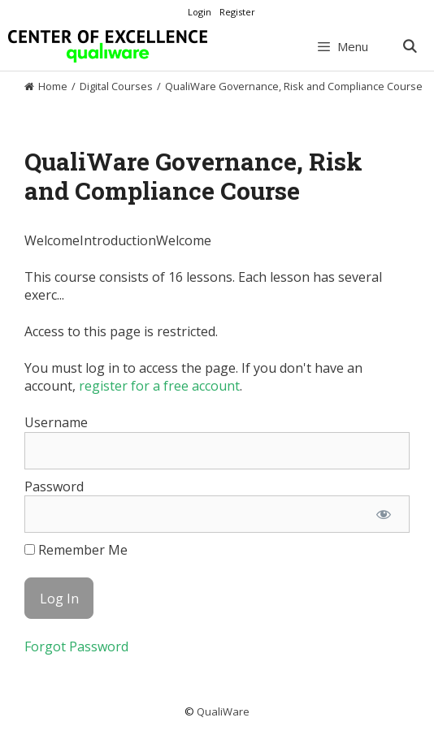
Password (54, 486)
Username (56, 422)
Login (199, 12)
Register (237, 12)
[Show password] (383, 514)
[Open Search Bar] (409, 46)
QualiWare (223, 711)
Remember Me (76, 550)
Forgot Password (76, 646)
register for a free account (159, 386)
